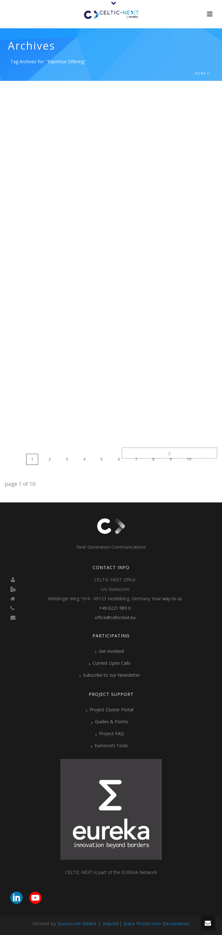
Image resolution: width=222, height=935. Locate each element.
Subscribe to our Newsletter (109, 675)
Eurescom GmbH (77, 924)
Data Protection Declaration (157, 924)
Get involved (109, 651)
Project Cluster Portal (109, 710)
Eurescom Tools (109, 745)
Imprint (111, 924)
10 (189, 459)
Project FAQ (109, 734)
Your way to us (167, 599)
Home (200, 73)
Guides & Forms (109, 722)
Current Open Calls (109, 663)
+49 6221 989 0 (115, 608)
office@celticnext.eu (115, 617)
